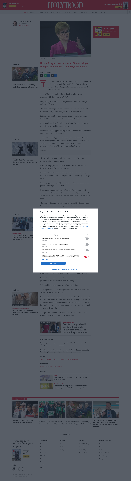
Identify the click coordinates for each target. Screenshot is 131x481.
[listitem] (65, 235)
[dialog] (65, 240)
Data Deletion (56, 269)
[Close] (94, 212)
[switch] (86, 238)
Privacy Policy (75, 269)
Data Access (65, 269)
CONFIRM (53, 263)
